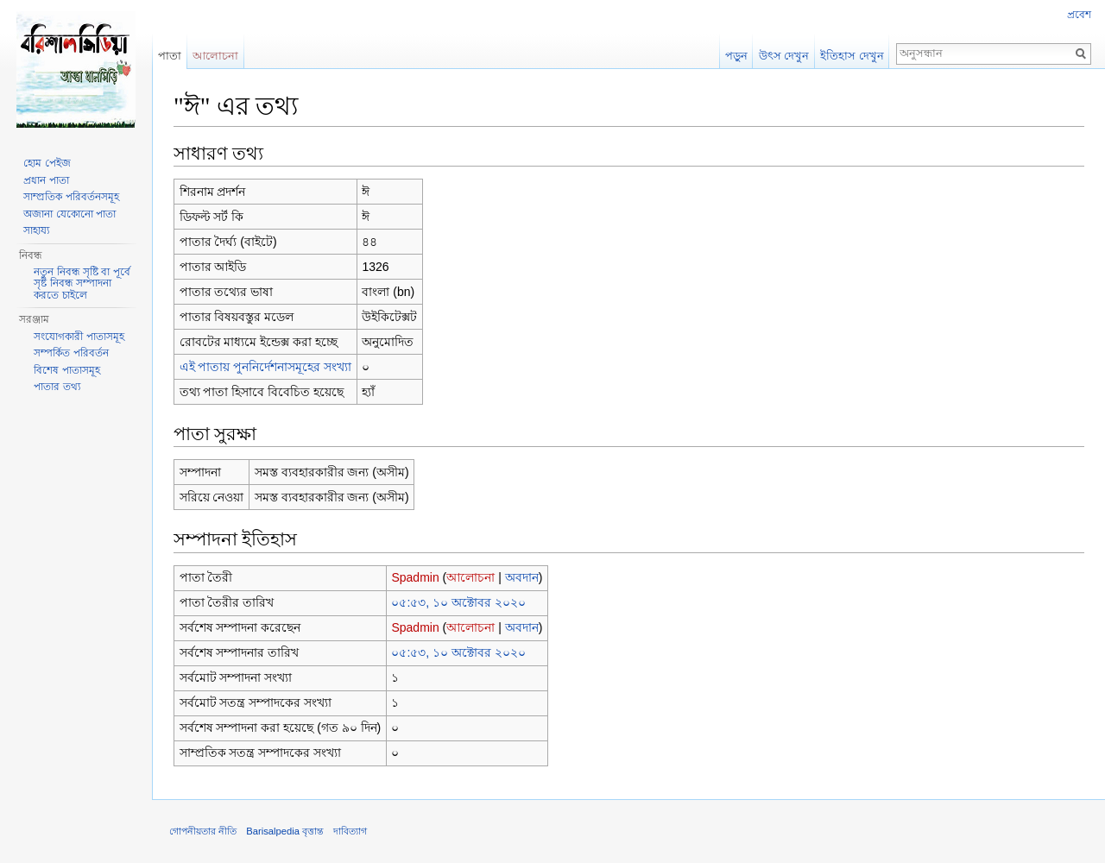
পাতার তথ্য (56, 387)
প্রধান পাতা (45, 180)
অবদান (522, 577)
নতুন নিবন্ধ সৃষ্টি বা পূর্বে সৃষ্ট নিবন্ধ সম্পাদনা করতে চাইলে (81, 283)
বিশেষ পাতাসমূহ (66, 370)
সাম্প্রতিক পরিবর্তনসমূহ (70, 197)
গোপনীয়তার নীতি (203, 831)
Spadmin (415, 577)
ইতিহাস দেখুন (852, 55)
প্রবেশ (1079, 15)
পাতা (169, 55)
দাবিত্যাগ (350, 831)
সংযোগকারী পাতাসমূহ (78, 337)
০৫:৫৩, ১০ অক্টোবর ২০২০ (458, 602)
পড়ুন (736, 55)
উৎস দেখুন (784, 55)
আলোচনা (470, 577)
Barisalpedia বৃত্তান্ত (285, 831)
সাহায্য (36, 230)
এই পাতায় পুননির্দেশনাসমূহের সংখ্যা (266, 367)
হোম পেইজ (46, 163)
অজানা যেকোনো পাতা (69, 214)
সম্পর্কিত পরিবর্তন (71, 353)
